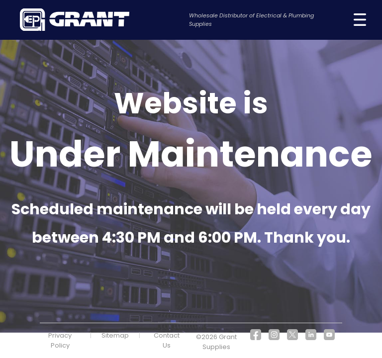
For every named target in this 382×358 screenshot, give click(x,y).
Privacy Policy (60, 340)
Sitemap (115, 335)
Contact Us (167, 340)
